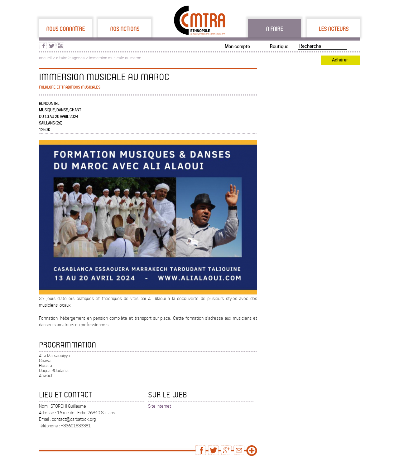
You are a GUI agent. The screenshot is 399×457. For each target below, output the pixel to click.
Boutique (279, 46)
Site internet (159, 406)
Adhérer (340, 60)
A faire (274, 28)
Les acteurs (334, 28)
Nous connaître (65, 28)
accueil (45, 58)
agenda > (80, 58)
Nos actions (124, 28)
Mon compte (237, 46)
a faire (61, 58)
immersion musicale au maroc (115, 58)
